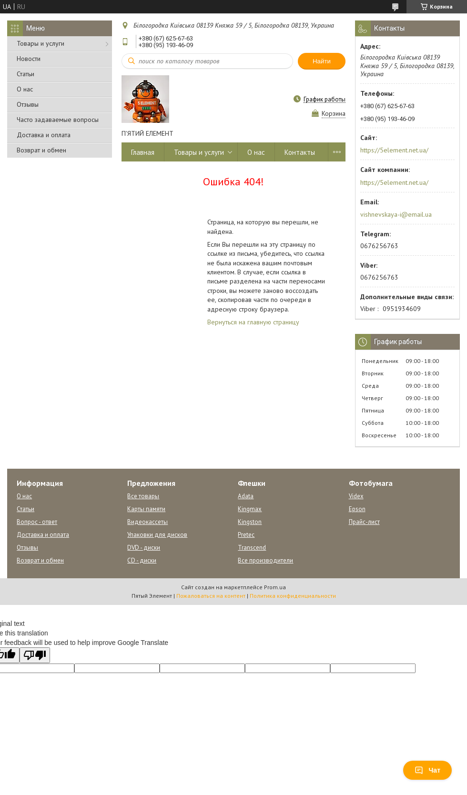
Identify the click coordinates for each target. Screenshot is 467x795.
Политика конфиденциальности (293, 595)
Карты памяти (146, 509)
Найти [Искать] (322, 61)
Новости (29, 58)
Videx (356, 496)
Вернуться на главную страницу (253, 322)
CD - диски (141, 560)
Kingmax (250, 509)
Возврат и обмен (41, 150)
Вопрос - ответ (37, 522)
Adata (246, 496)
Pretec (246, 535)
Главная (142, 152)
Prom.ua (275, 587)
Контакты (299, 152)
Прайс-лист (364, 522)
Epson (357, 509)
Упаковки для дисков (157, 535)
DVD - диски (143, 547)
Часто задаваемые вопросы (58, 119)
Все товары (143, 496)
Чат (427, 770)
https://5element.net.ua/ (394, 150)
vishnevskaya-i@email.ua (396, 214)
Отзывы (28, 104)
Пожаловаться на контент (210, 595)
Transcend (252, 547)
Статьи (25, 74)
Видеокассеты (147, 522)
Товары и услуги (40, 43)
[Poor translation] (35, 655)
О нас (25, 89)
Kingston (250, 522)
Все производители (265, 560)
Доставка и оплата (44, 135)
